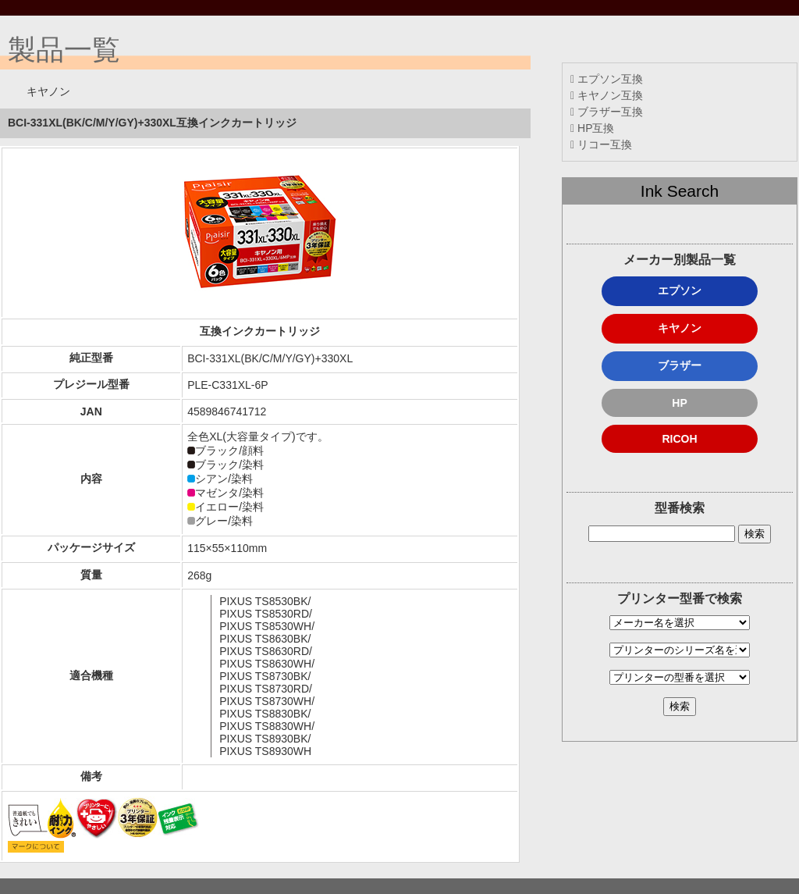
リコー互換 (601, 144)
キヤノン (679, 328)
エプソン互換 (606, 79)
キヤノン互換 (606, 95)
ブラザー (679, 365)
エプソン (679, 290)
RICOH (679, 439)
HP (679, 403)
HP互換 (592, 128)
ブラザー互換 (606, 111)
